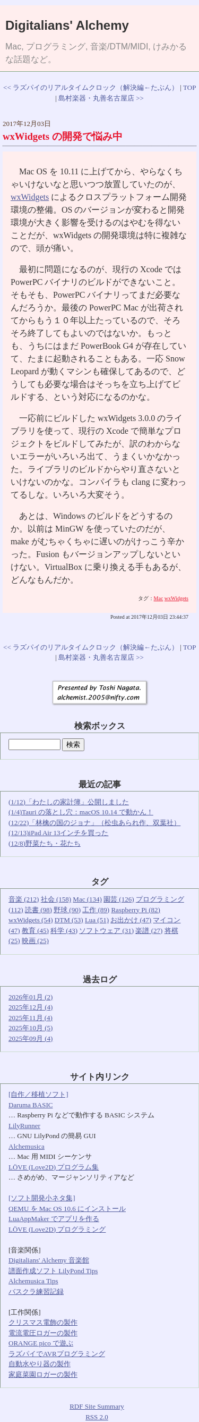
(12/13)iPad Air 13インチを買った (58, 833)
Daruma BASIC (30, 1105)
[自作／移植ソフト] (38, 1094)
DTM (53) (69, 920)
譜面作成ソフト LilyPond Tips (53, 1271)
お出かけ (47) (130, 920)
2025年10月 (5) (30, 1028)
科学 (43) (63, 931)
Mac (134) (87, 899)
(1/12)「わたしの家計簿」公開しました (68, 802)
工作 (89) (95, 910)
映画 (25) (35, 941)
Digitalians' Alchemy (67, 25)
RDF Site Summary (97, 1406)
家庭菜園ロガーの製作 (42, 1374)
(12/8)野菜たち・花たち (44, 843)
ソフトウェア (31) (106, 931)
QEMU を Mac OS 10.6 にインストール (67, 1209)
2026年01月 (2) (30, 997)
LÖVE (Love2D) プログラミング (57, 1229)
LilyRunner (24, 1126)
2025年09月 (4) (30, 1038)
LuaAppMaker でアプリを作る (53, 1219)
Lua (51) (97, 920)
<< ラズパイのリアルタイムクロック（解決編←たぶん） (90, 87)
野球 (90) (67, 910)
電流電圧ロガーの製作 (42, 1333)
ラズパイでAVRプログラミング (56, 1354)
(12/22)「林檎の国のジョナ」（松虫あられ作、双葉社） (94, 823)
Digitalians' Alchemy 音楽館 (48, 1260)
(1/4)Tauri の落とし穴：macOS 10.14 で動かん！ (80, 812)
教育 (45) (35, 931)
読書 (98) (38, 910)
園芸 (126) (118, 899)
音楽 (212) (23, 899)
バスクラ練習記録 (36, 1291)
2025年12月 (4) (30, 1007)
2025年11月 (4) (30, 1018)
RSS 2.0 (96, 1417)
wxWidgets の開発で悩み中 (63, 136)
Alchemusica (26, 1146)
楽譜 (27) (148, 931)
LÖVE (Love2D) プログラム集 (53, 1167)
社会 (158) (56, 899)
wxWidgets (30, 196)
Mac (158, 598)
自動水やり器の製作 (39, 1364)
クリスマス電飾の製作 (42, 1322)
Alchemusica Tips (33, 1281)
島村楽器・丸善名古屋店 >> (101, 98)
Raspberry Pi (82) (135, 910)
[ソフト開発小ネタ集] (41, 1198)
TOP (189, 87)
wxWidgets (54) (30, 920)
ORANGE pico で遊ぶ (40, 1343)
